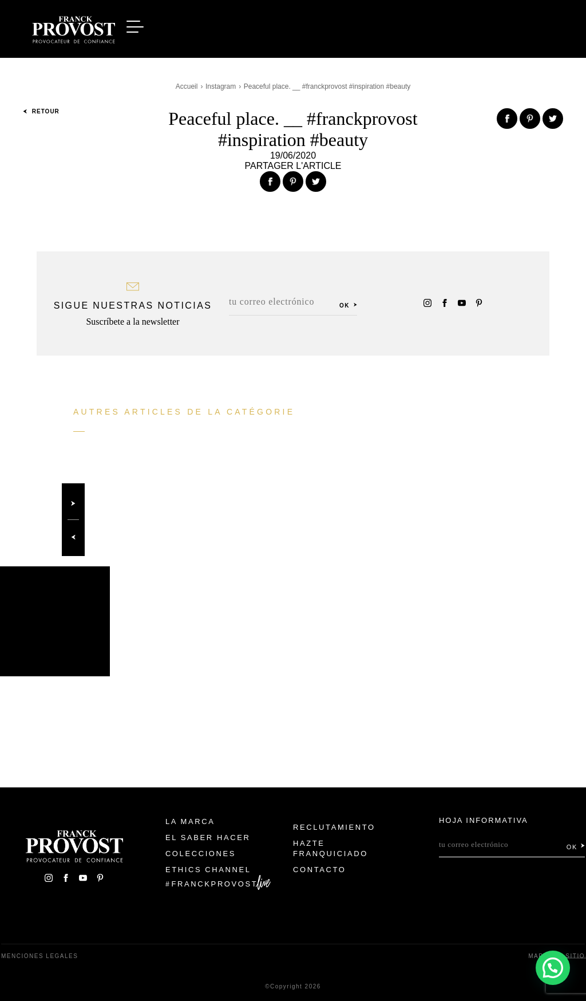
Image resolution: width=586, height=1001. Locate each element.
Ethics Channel (208, 869)
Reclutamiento (334, 827)
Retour (41, 111)
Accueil (187, 86)
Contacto (319, 869)
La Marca (190, 821)
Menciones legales (39, 956)
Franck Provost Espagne (73, 27)
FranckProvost (215, 884)
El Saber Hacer (208, 837)
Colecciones (200, 853)
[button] (552, 967)
